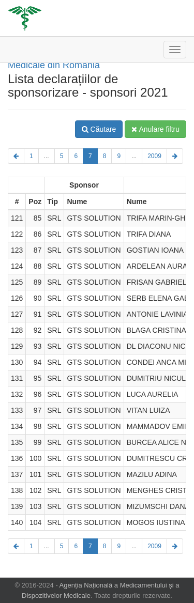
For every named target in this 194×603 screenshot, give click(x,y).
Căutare (99, 129)
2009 (154, 156)
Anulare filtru (155, 129)
